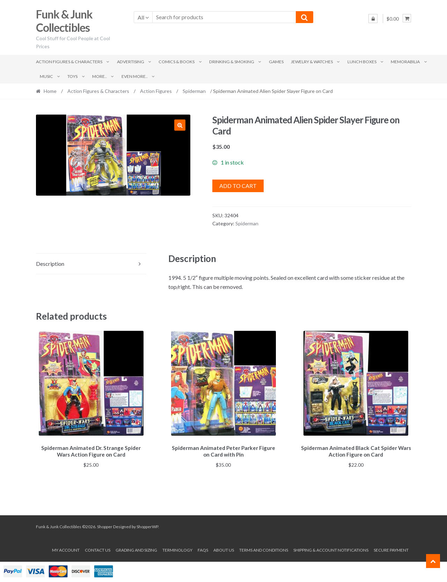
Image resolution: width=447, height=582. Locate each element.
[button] (179, 125)
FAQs (203, 548)
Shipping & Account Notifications (330, 548)
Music (46, 76)
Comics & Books (177, 61)
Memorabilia (405, 61)
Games (276, 61)
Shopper (104, 525)
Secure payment (391, 548)
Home (50, 91)
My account (66, 548)
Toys (72, 76)
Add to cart (238, 185)
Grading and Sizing (136, 548)
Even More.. (135, 76)
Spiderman (194, 91)
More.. (99, 76)
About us (223, 548)
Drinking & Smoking (231, 61)
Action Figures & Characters (69, 61)
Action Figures (156, 91)
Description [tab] (50, 263)
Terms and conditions (263, 548)
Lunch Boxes (361, 61)
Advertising (130, 61)
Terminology (177, 548)
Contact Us (97, 548)
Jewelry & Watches (312, 61)
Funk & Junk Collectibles (64, 21)
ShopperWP (147, 525)
